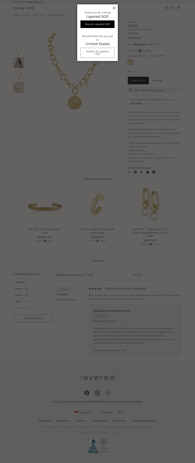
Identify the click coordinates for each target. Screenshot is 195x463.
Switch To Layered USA (97, 52)
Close (114, 8)
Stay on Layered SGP (97, 24)
